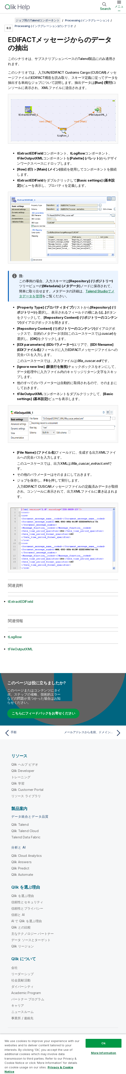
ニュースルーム (22, 1012)
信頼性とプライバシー (27, 908)
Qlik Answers (21, 862)
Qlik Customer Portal (27, 790)
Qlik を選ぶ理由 (22, 896)
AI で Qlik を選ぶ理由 (26, 921)
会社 (14, 967)
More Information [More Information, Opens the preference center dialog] (103, 1053)
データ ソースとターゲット (31, 940)
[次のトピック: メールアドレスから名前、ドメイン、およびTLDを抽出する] (93, 733)
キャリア (17, 1005)
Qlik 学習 (17, 783)
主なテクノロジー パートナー (32, 933)
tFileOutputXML (20, 649)
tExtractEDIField (20, 601)
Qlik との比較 (21, 927)
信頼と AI (18, 915)
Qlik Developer (22, 771)
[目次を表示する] (9, 20)
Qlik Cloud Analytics (26, 856)
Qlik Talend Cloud (25, 831)
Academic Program (26, 993)
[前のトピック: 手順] (32, 733)
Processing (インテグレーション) (87, 20)
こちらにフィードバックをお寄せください (43, 713)
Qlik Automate (22, 874)
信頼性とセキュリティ (27, 902)
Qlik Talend (20, 824)
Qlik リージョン (22, 946)
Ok (103, 1043)
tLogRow (14, 637)
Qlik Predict (20, 868)
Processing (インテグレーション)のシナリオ (44, 26)
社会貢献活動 (20, 980)
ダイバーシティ (22, 986)
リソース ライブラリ (26, 796)
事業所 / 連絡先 (22, 1018)
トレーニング (20, 777)
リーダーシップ (22, 974)
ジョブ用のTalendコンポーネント (38, 20)
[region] (63, 1054)
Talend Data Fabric (25, 837)
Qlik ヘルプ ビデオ (24, 764)
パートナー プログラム (27, 999)
